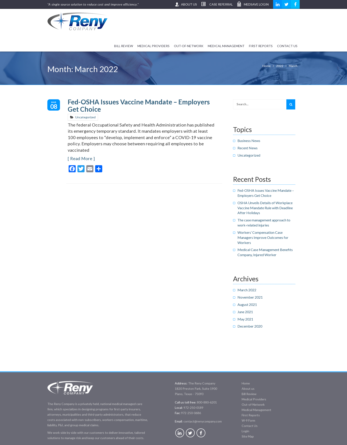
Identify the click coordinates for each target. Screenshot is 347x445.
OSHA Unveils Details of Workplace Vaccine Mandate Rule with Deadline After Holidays (265, 208)
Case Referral (221, 4)
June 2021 (245, 312)
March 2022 (246, 290)
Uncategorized (85, 117)
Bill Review (123, 46)
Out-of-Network (188, 46)
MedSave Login (256, 4)
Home (246, 413)
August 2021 (247, 304)
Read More (81, 158)
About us (189, 4)
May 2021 (245, 319)
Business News (248, 140)
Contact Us (287, 46)
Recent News (247, 148)
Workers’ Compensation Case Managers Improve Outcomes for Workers (262, 237)
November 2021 (250, 297)
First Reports (261, 46)
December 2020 (249, 326)
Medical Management (226, 46)
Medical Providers (153, 46)
